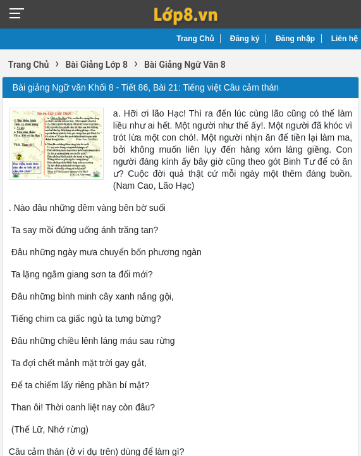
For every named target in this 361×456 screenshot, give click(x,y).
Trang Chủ (195, 38)
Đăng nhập (295, 38)
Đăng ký (245, 38)
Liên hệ (344, 38)
